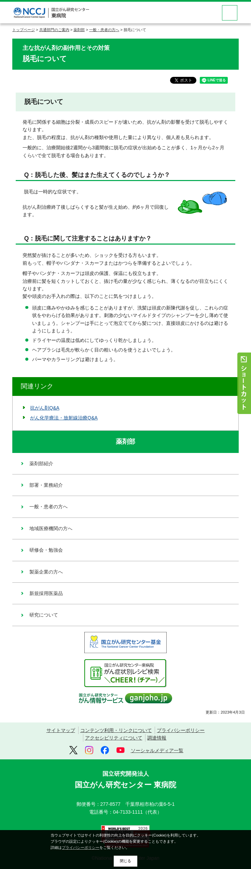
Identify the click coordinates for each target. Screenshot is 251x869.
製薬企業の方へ (46, 572)
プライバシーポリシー (181, 730)
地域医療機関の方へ (50, 528)
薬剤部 (79, 30)
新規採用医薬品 (46, 593)
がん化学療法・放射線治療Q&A (64, 417)
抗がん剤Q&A (44, 408)
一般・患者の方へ (104, 30)
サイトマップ (60, 730)
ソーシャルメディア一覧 (157, 750)
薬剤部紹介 (41, 463)
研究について (43, 615)
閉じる (125, 861)
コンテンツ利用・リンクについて (116, 730)
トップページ (23, 30)
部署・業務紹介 (46, 485)
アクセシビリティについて (113, 738)
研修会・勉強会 (46, 550)
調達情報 (156, 738)
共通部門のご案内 (54, 30)
